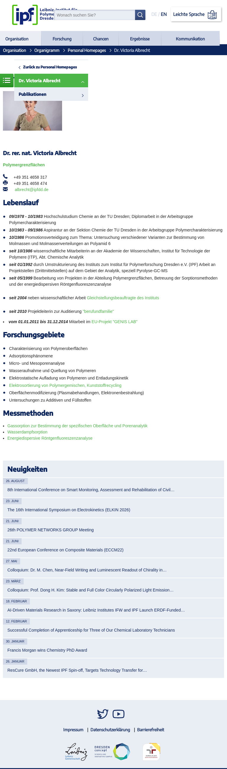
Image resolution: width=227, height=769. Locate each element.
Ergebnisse (140, 38)
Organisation (16, 38)
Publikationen (32, 94)
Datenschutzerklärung (110, 729)
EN (164, 14)
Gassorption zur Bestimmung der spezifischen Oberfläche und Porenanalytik (77, 425)
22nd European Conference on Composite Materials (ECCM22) (65, 550)
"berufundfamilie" (98, 311)
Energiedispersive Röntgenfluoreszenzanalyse (50, 438)
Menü (7, 80)
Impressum (73, 729)
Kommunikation (190, 38)
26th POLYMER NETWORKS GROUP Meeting (50, 530)
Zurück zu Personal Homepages (50, 67)
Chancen (100, 38)
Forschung (62, 38)
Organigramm (46, 50)
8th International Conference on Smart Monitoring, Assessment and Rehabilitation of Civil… (91, 489)
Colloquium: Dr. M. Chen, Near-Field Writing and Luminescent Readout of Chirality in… (87, 570)
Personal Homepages (87, 50)
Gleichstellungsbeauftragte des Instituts (123, 297)
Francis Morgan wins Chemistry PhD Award (47, 650)
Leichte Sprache (196, 14)
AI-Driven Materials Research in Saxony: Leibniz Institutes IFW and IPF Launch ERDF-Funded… (96, 610)
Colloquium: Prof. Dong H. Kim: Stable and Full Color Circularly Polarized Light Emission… (90, 590)
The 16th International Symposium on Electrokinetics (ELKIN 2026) (68, 509)
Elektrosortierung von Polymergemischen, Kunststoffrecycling (65, 385)
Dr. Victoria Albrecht (39, 80)
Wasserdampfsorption (27, 432)
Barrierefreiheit (150, 729)
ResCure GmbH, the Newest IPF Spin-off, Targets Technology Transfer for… (77, 670)
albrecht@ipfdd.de (31, 189)
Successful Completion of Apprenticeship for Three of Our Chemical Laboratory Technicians (91, 630)
